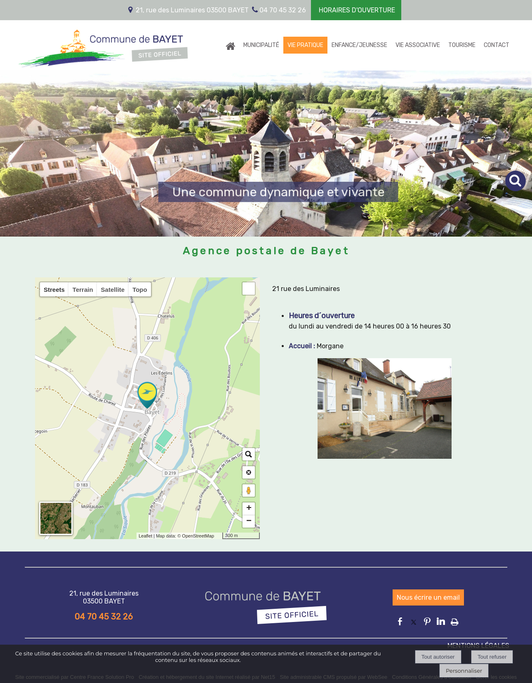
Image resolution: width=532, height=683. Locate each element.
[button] (248, 288)
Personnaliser (464, 670)
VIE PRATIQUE (305, 45)
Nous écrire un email (428, 597)
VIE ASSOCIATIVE (417, 45)
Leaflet (145, 535)
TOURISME (462, 45)
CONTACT (496, 45)
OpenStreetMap (198, 535)
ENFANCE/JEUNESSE (359, 45)
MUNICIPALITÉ (261, 45)
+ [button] (249, 508)
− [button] (249, 521)
